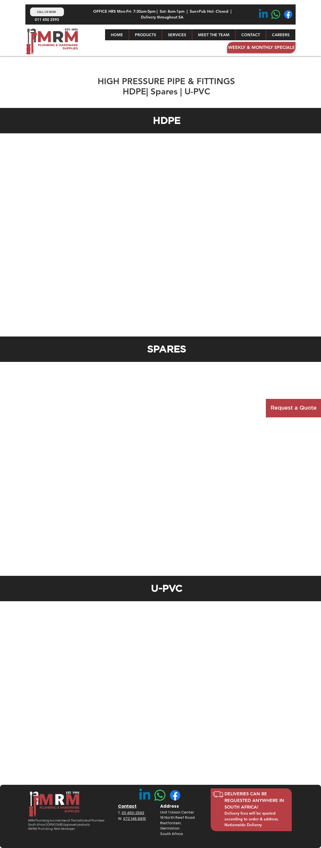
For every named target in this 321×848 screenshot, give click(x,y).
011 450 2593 (47, 19)
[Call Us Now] (47, 11)
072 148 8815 (134, 818)
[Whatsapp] (275, 14)
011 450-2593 (133, 812)
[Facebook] (288, 14)
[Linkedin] (263, 14)
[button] (145, 34)
